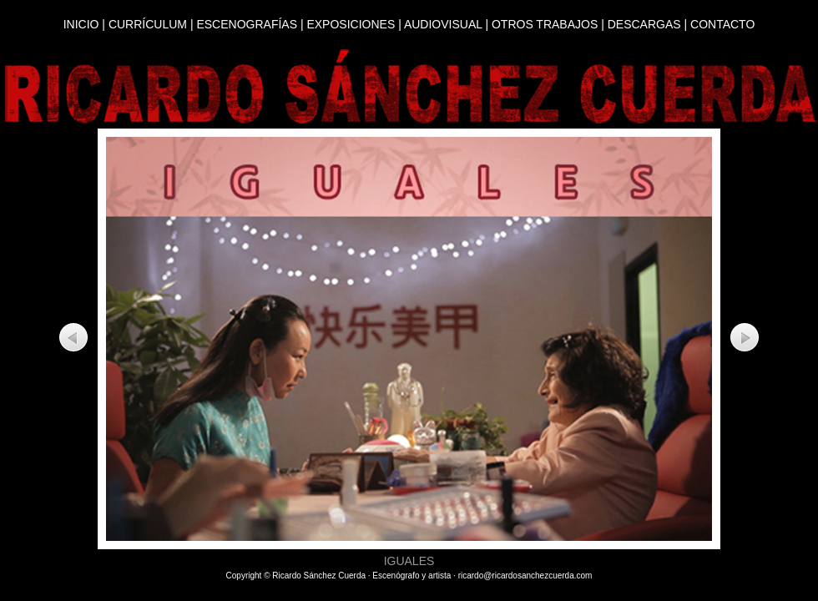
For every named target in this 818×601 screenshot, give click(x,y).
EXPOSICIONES (350, 24)
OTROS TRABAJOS (545, 24)
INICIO (81, 24)
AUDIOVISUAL (443, 24)
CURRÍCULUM (148, 24)
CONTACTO (722, 24)
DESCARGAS (644, 24)
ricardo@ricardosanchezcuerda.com (525, 575)
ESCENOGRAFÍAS (246, 24)
